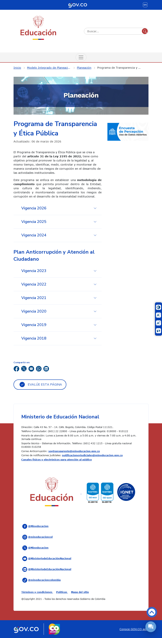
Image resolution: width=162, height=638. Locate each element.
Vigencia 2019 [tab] (33, 324)
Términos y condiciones (37, 592)
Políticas (62, 592)
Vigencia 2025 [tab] (33, 221)
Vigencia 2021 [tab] (33, 297)
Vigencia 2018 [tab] (33, 338)
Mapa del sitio (80, 592)
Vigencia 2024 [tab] (33, 235)
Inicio (17, 67)
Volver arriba (152, 612)
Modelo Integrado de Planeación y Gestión (51, 67)
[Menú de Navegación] (81, 57)
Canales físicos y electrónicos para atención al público (56, 459)
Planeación (84, 67)
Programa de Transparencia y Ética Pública (121, 67)
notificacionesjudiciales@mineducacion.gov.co (92, 455)
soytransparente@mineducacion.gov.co (74, 451)
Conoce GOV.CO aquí (134, 629)
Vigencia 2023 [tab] (33, 270)
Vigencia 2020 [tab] (33, 311)
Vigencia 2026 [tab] (33, 208)
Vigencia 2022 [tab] (33, 284)
